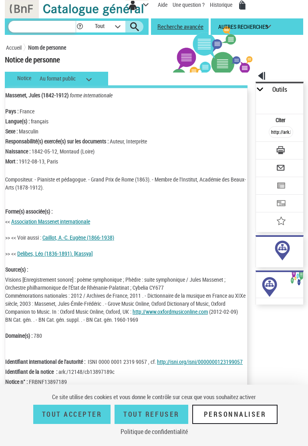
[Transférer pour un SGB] (282, 204)
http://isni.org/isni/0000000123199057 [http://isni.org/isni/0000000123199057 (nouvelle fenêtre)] (200, 361)
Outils (279, 89)
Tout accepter (72, 414)
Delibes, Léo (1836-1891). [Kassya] (55, 253)
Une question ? (189, 4)
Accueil (14, 47)
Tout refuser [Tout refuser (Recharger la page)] (151, 414)
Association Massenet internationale (50, 221)
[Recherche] (42, 26)
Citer (281, 120)
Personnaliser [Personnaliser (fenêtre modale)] (235, 414)
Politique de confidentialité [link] (154, 431)
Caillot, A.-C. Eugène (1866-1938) (78, 237)
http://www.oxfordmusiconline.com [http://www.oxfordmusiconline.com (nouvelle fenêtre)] (170, 311)
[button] (80, 26)
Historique (222, 4)
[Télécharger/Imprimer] (282, 151)
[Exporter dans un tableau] (282, 186)
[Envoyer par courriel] (282, 169)
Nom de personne (47, 47)
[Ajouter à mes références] (282, 222)
